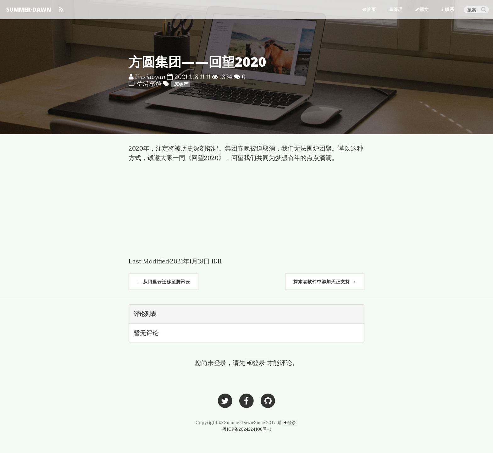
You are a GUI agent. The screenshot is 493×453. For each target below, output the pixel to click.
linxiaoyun (150, 76)
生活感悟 (149, 83)
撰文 (422, 9)
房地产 (181, 84)
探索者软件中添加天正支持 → (324, 282)
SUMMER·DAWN (28, 9)
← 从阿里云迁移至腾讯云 (163, 282)
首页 (369, 9)
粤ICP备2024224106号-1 (246, 429)
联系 (447, 9)
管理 (396, 9)
